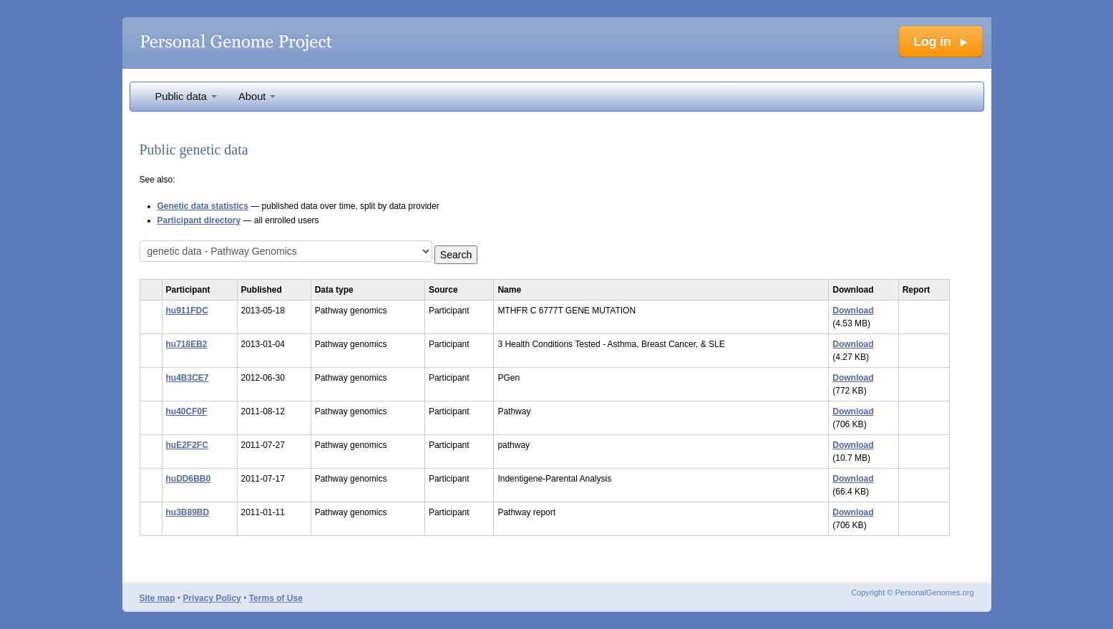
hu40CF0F (187, 411)
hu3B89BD (188, 512)
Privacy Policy (211, 598)
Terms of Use (276, 598)
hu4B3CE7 (187, 378)
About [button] (257, 96)
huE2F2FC (187, 445)
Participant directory (199, 220)
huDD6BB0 (188, 479)
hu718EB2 (187, 344)
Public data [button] (186, 96)
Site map (157, 598)
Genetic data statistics (202, 206)
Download (852, 311)
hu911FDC (187, 311)
